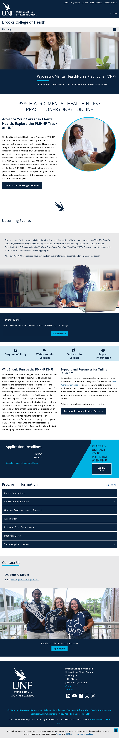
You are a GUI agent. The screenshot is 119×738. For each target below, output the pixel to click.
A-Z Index (113, 13)
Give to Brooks (110, 2)
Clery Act (63, 714)
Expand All (111, 485)
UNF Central (12, 710)
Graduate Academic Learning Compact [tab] (23, 510)
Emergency (36, 710)
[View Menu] (115, 29)
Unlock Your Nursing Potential (22, 185)
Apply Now (101, 469)
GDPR (68, 734)
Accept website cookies (82, 734)
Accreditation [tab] (10, 518)
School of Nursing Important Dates (22, 462)
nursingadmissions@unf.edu (25, 579)
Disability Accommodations (44, 714)
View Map (70, 689)
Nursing (6, 29)
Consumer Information (78, 710)
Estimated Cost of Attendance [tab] (19, 527)
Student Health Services (92, 2)
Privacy (59, 734)
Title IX (73, 714)
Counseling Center (72, 2)
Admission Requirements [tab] (16, 501)
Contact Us (71, 686)
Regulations (59, 710)
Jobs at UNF (84, 714)
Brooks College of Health (23, 22)
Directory (24, 710)
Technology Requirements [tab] (17, 544)
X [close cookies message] (116, 730)
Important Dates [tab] (12, 535)
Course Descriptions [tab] (14, 493)
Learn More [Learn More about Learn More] (59, 333)
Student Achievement (101, 710)
